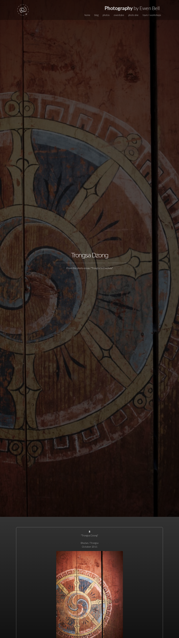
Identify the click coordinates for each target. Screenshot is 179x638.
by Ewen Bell (132, 8)
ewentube (119, 14)
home (87, 14)
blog (96, 14)
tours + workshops (152, 14)
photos (106, 14)
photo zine (133, 14)
